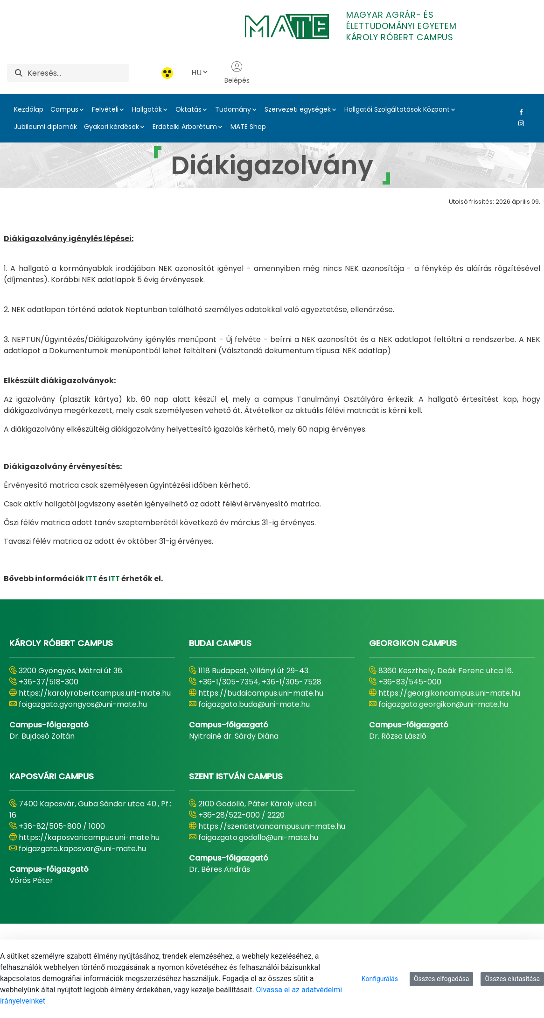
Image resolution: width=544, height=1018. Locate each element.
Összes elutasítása (512, 978)
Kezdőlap (28, 109)
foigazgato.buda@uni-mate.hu (254, 704)
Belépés (237, 73)
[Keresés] (78, 73)
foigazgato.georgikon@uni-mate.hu (443, 704)
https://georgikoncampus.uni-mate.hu (449, 693)
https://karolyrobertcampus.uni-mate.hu (95, 693)
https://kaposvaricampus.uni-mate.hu (89, 837)
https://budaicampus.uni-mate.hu (260, 693)
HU (200, 72)
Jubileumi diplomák (45, 126)
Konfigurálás (380, 978)
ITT (91, 578)
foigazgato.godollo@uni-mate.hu (258, 837)
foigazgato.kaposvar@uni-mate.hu (82, 848)
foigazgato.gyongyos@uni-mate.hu (83, 704)
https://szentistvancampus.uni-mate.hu (271, 826)
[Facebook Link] (519, 112)
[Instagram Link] (519, 123)
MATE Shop (248, 126)
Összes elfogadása (441, 978)
